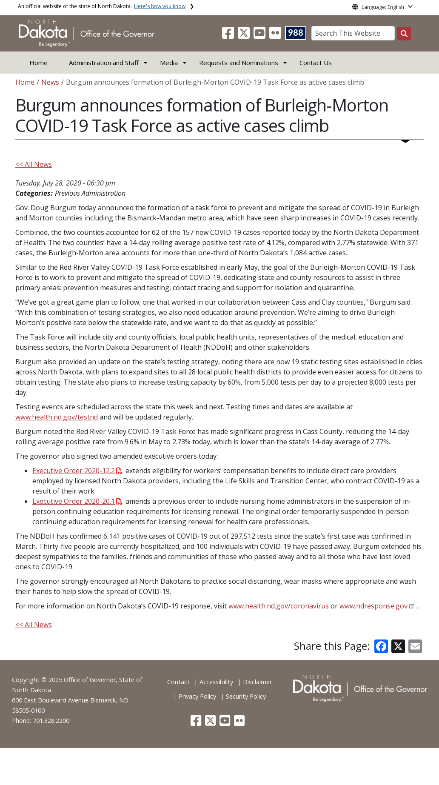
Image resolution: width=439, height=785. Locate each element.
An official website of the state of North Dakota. (101, 6)
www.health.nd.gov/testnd (56, 417)
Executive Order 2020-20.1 (77, 501)
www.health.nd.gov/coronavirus (278, 606)
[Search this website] (404, 33)
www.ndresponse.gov (373, 606)
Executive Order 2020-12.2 (77, 470)
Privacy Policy (197, 696)
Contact (178, 682)
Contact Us (315, 62)
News (50, 82)
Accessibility (216, 682)
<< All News (33, 164)
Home (38, 62)
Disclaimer (257, 682)
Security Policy (246, 696)
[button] (229, 35)
